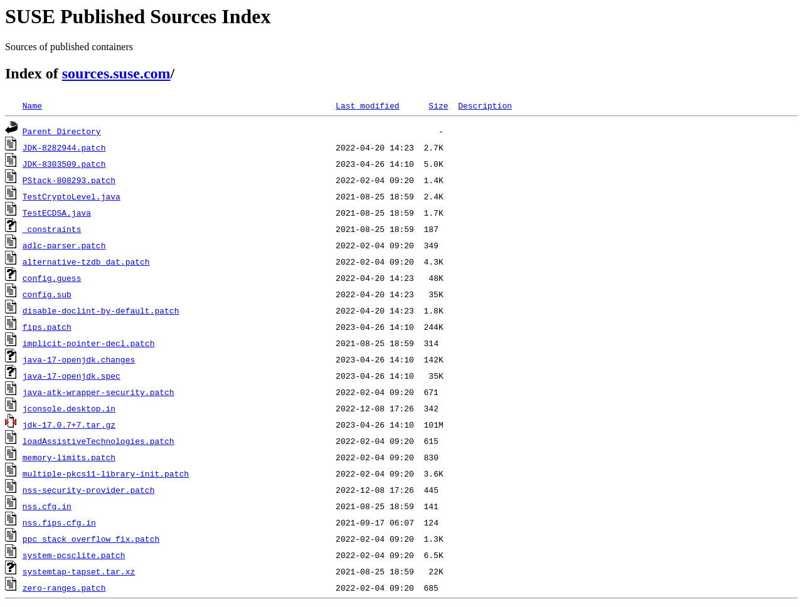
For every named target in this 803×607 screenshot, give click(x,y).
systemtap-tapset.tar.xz (79, 571)
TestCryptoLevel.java (71, 196)
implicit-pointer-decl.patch (89, 343)
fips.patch (47, 326)
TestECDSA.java (57, 212)
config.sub (47, 294)
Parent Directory (62, 131)
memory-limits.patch (69, 457)
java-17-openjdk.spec (71, 375)
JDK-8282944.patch (64, 147)
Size (438, 105)
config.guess (52, 277)
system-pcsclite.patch (74, 555)
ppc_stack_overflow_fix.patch (91, 538)
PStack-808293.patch (69, 180)
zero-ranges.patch (64, 587)
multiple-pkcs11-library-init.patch (106, 473)
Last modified (367, 105)
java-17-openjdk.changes (79, 359)
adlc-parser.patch (64, 245)
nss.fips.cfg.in (59, 522)
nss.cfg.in (47, 506)
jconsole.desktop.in (69, 408)
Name (32, 105)
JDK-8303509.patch (64, 163)
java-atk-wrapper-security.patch (98, 392)
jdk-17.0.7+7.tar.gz (69, 424)
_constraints (52, 229)
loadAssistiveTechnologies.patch (98, 440)
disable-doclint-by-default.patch (101, 310)
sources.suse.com (116, 73)
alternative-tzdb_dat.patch (86, 261)
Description (485, 105)
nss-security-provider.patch (89, 489)
